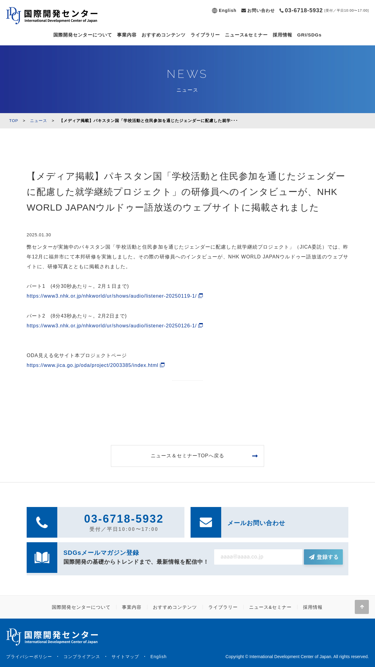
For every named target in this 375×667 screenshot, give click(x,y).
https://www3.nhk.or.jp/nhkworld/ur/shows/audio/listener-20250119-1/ (112, 296)
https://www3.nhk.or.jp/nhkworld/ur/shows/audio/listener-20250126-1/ (112, 325)
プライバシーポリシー (29, 656)
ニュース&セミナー (246, 34)
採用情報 (282, 34)
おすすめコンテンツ (164, 34)
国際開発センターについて (82, 34)
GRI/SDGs (309, 34)
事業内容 (127, 34)
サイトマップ (125, 656)
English (228, 10)
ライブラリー (205, 34)
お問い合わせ (261, 10)
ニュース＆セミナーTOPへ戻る (187, 455)
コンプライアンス (81, 656)
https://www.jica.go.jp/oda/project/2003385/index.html (92, 365)
